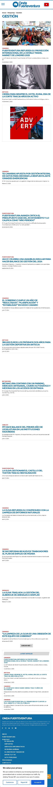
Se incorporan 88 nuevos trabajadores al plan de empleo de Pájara (25, 552)
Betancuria (6, 381)
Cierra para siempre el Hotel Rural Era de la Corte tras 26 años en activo (26, 95)
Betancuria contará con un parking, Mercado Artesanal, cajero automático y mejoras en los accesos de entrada (26, 385)
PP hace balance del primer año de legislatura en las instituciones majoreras (22, 429)
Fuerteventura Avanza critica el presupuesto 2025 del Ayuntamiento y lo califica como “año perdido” (25, 218)
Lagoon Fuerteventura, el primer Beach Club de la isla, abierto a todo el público (25, 702)
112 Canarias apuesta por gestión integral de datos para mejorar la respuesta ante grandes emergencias (26, 176)
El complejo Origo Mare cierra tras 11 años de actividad (23, 688)
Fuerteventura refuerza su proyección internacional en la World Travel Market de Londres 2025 (25, 53)
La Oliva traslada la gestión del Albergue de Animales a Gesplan (20, 593)
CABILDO (5, 425)
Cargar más (26, 645)
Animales (5, 590)
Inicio (4, 13)
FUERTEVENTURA (8, 213)
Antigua (5, 92)
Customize (10, 782)
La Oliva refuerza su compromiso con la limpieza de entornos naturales (25, 511)
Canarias (5, 48)
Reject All (24, 782)
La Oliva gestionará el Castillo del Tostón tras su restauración (22, 471)
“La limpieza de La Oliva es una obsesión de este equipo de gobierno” (26, 634)
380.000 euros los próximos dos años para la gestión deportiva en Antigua (26, 343)
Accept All (37, 782)
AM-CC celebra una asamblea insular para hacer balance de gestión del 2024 (26, 260)
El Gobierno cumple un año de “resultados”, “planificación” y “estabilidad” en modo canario (20, 302)
